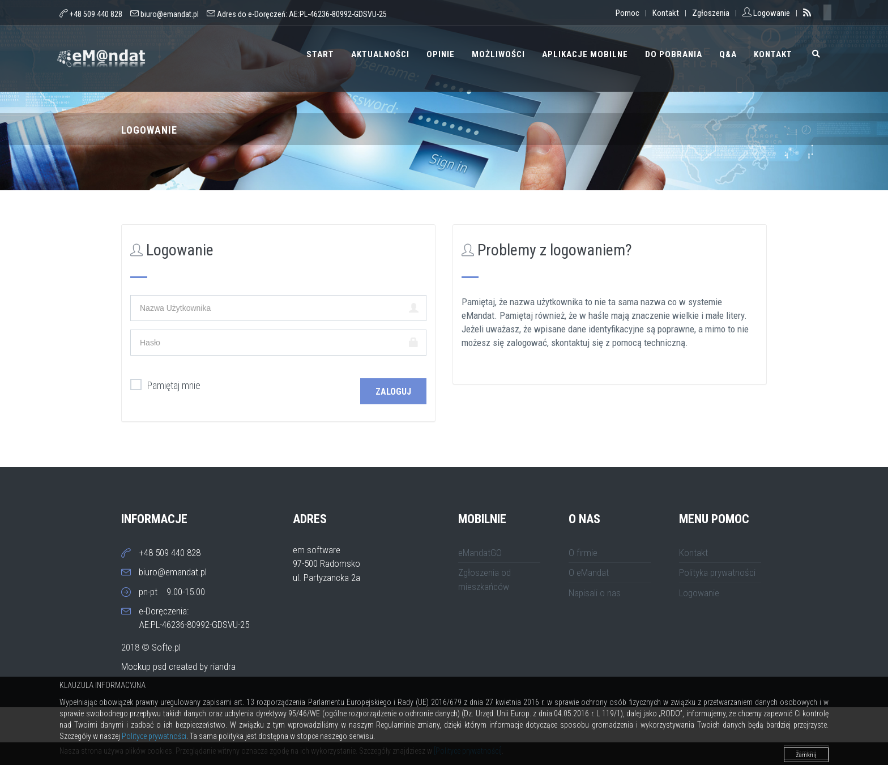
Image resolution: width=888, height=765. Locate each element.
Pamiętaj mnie (165, 385)
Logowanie (699, 593)
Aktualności (380, 54)
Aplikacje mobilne (585, 54)
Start (320, 54)
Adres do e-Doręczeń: (297, 14)
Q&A (728, 54)
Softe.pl (166, 647)
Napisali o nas (595, 593)
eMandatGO (480, 552)
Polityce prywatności (154, 736)
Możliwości (498, 54)
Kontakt (665, 13)
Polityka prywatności (717, 572)
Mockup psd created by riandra (178, 666)
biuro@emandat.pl (169, 14)
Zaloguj (393, 391)
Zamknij (806, 755)
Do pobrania (673, 54)
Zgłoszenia (710, 13)
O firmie (583, 552)
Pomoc (627, 13)
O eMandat (589, 572)
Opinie (440, 54)
